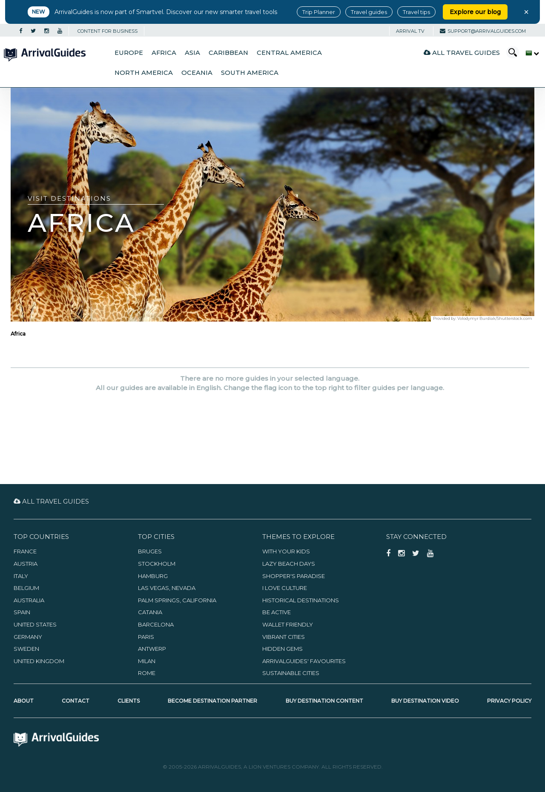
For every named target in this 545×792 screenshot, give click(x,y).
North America (144, 73)
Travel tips (416, 12)
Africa (164, 53)
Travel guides (369, 12)
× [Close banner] (526, 12)
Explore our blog (475, 12)
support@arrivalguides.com (483, 31)
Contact (75, 701)
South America (249, 73)
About (24, 701)
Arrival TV (410, 31)
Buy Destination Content (324, 701)
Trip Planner (318, 12)
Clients (129, 701)
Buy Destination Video (425, 701)
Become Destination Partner (212, 701)
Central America (289, 53)
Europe (129, 53)
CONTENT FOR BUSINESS (107, 31)
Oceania (196, 73)
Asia (192, 53)
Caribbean (228, 53)
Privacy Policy (509, 701)
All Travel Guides (462, 52)
